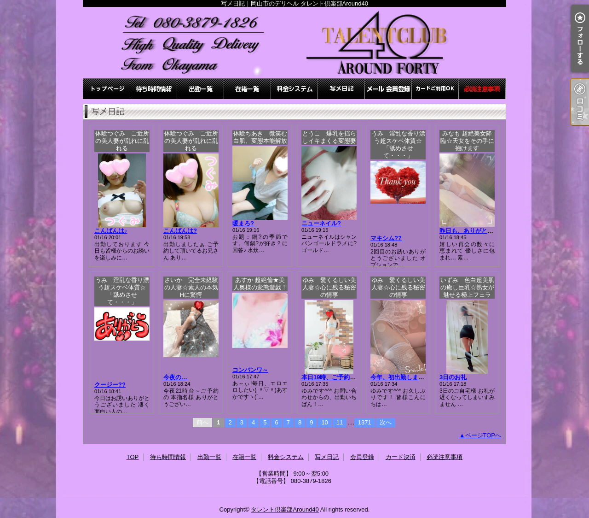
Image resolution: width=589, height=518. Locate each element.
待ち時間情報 (153, 88)
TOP (106, 88)
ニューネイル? (321, 223)
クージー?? (110, 384)
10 (324, 422)
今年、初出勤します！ (400, 377)
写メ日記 (341, 88)
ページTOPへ (483, 435)
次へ (386, 422)
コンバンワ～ (250, 369)
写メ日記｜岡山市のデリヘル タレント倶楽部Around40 (294, 42)
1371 (364, 422)
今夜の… (175, 377)
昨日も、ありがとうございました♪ (485, 230)
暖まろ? (243, 223)
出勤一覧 (200, 88)
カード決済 (435, 88)
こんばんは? (180, 230)
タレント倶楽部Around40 (284, 509)
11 (339, 422)
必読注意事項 (482, 88)
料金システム (294, 88)
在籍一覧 (247, 88)
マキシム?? (386, 238)
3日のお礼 (453, 377)
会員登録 (388, 88)
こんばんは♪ (110, 230)
